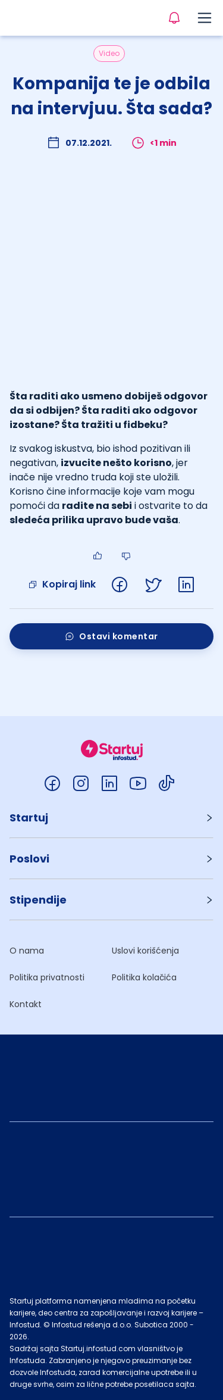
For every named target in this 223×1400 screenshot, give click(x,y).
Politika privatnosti (47, 977)
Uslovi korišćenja (145, 951)
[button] (111, 817)
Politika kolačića (144, 977)
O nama (27, 951)
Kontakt (26, 1004)
